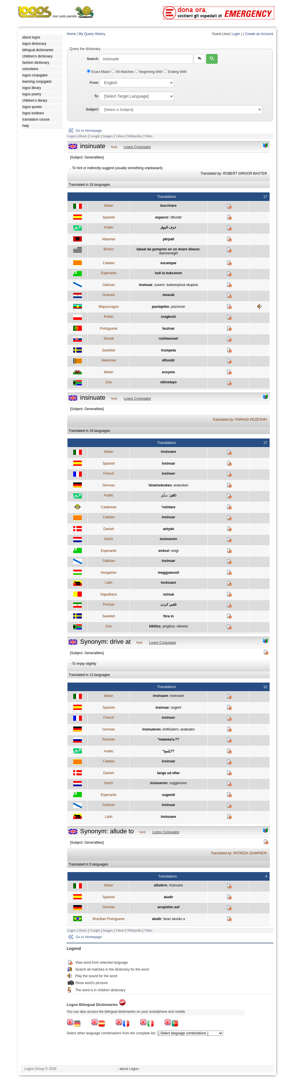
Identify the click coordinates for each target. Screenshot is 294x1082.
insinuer (168, 474)
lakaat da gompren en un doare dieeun (167, 249)
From (94, 83)
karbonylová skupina (182, 285)
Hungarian (109, 573)
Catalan (109, 263)
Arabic (108, 227)
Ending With (175, 72)
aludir (168, 897)
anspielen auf (168, 907)
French (108, 474)
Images (108, 136)
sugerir (176, 708)
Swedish (108, 350)
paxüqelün (160, 307)
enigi (174, 551)
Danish (108, 529)
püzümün (178, 307)
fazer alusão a (174, 919)
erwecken (180, 485)
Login (236, 34)
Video (148, 136)
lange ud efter (168, 773)
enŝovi (163, 551)
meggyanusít (168, 573)
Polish (108, 317)
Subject (92, 109)
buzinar (168, 328)
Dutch (108, 539)
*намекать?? (168, 739)
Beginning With (149, 72)
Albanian (108, 239)
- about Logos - (129, 1069)
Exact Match (99, 72)
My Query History (92, 34)
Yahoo (119, 136)
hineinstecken (160, 485)
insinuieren (151, 729)
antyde (168, 529)
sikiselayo (168, 382)
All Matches (123, 72)
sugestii (168, 795)
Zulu (108, 382)
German (108, 485)
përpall (168, 239)
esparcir (162, 217)
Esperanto (109, 273)
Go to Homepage (89, 131)
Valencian (108, 360)
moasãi (168, 295)
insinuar (145, 285)
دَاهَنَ (173, 495)
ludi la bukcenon (168, 273)
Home (71, 34)
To (96, 96)
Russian (108, 739)
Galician (108, 285)
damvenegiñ (168, 253)
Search (92, 59)
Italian (108, 206)
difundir (176, 217)
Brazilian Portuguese (109, 919)
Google (95, 136)
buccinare (168, 206)
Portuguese (108, 328)
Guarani (108, 295)
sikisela (182, 626)
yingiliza (168, 626)
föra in (168, 616)
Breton (109, 249)
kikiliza (154, 626)
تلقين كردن (168, 604)
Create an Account (259, 34)
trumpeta (168, 350)
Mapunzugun (109, 307)
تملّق (164, 495)
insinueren (168, 539)
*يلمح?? (168, 751)
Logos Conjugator (137, 147)
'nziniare (168, 507)
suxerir (159, 285)
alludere (160, 885)
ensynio (168, 372)
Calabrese (109, 507)
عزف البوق (168, 227)
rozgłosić (168, 317)
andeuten (187, 729)
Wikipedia (134, 136)
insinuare (168, 452)
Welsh (108, 372)
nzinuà (168, 594)
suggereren (178, 783)
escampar (168, 263)
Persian (109, 604)
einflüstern (170, 729)
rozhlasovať (168, 339)
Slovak (108, 339)
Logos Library (77, 136)
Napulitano (108, 594)
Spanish (108, 217)
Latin (108, 583)
